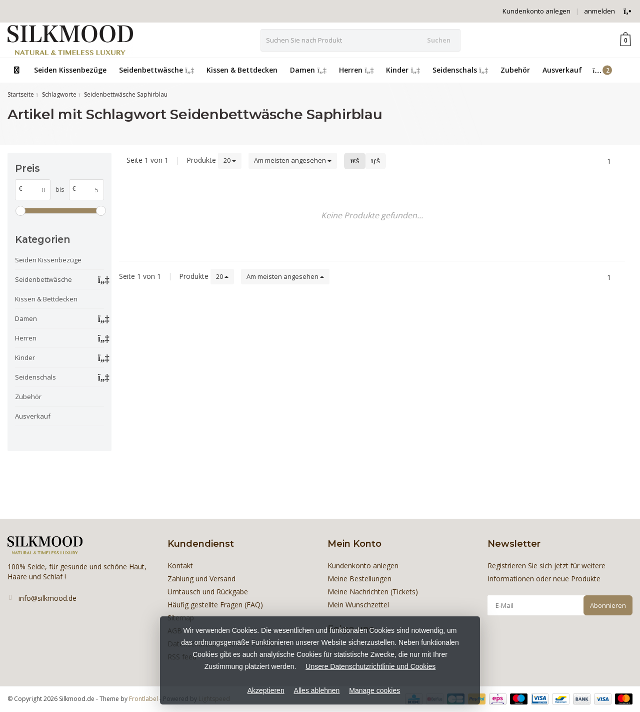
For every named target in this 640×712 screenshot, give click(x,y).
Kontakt (180, 565)
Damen (308, 70)
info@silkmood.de (47, 598)
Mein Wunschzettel (358, 604)
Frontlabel (143, 698)
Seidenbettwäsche (156, 70)
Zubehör (515, 70)
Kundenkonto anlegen (536, 11)
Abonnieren (608, 605)
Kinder (403, 70)
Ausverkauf (562, 70)
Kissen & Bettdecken (242, 70)
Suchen (438, 40)
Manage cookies (374, 690)
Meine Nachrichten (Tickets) (373, 591)
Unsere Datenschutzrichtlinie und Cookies (371, 666)
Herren (356, 70)
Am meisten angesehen (293, 160)
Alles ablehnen (317, 690)
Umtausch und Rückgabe (208, 591)
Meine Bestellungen (360, 578)
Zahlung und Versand (202, 578)
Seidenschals (460, 70)
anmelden (599, 11)
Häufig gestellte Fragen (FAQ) (215, 604)
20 (230, 160)
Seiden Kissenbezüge (70, 70)
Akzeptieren (266, 690)
